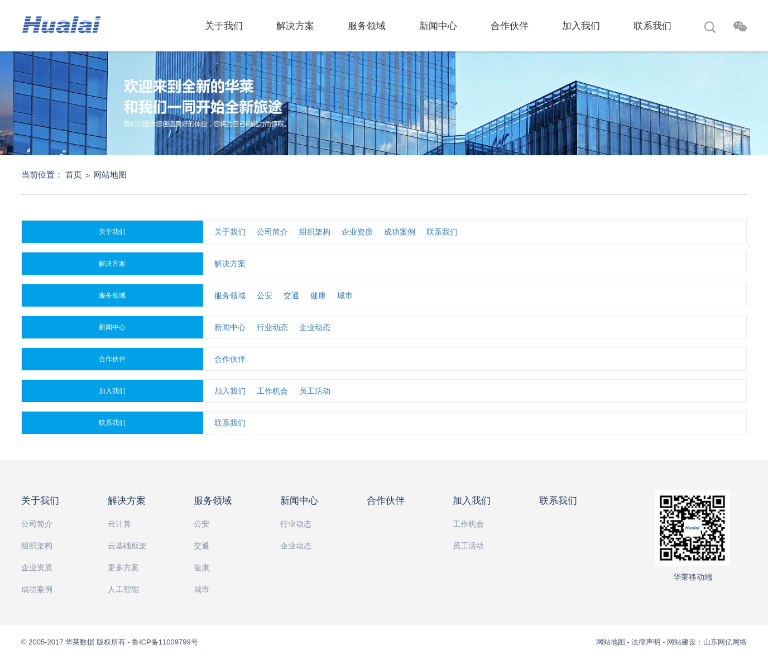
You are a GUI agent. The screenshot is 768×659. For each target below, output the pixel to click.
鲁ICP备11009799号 (165, 642)
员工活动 (314, 390)
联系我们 (652, 26)
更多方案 (123, 567)
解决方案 (295, 26)
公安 (264, 295)
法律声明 (645, 642)
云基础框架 (127, 545)
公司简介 (272, 231)
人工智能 (123, 589)
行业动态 (272, 327)
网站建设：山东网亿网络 (707, 642)
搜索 (710, 28)
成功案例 (399, 231)
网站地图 (110, 174)
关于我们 (224, 26)
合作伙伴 (510, 26)
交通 (291, 295)
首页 (73, 174)
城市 (345, 295)
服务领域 (367, 26)
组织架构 (314, 231)
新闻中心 (438, 26)
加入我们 (581, 26)
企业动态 (314, 327)
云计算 (119, 523)
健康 (318, 295)
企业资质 (357, 231)
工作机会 (272, 390)
